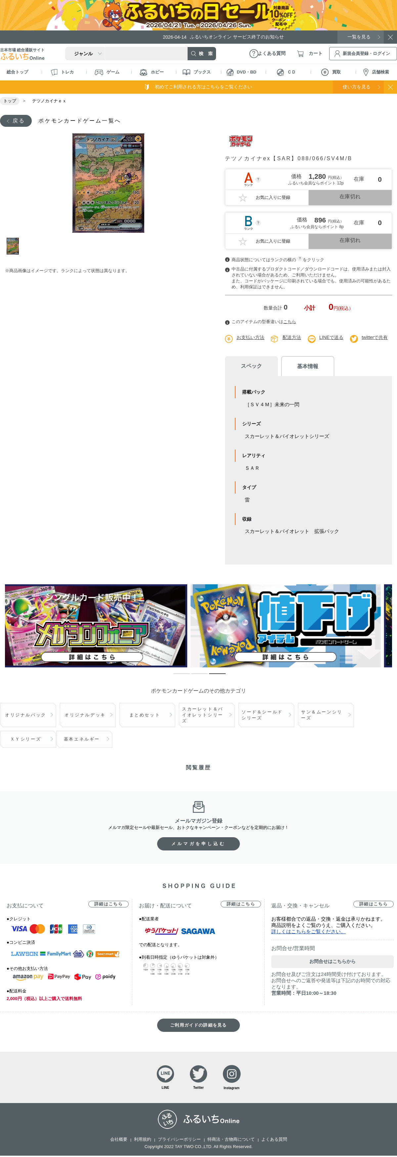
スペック (251, 366)
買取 (331, 72)
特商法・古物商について (231, 1139)
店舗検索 (376, 72)
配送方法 (292, 337)
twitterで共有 (375, 337)
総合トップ (17, 72)
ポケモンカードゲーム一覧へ (79, 120)
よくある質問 (274, 1139)
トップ (9, 100)
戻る (19, 120)
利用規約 (142, 1139)
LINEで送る (331, 337)
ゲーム (107, 72)
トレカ (62, 72)
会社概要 (118, 1139)
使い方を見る (357, 86)
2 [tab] (194, 676)
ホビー (152, 72)
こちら (289, 321)
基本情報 (307, 366)
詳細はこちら (108, 903)
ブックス (197, 72)
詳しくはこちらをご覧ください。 (308, 931)
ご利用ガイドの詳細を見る (198, 1025)
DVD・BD (241, 72)
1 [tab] (14, 246)
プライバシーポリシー (179, 1139)
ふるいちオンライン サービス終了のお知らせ (223, 37)
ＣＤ (286, 72)
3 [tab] (212, 676)
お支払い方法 (250, 337)
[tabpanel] (108, 183)
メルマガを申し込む (198, 843)
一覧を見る (359, 36)
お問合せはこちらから (332, 961)
